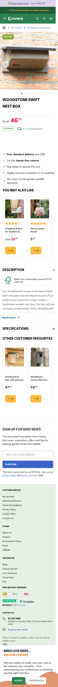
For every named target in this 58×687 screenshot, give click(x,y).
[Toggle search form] (37, 18)
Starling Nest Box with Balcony (14, 378)
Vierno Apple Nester (37, 230)
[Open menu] (4, 18)
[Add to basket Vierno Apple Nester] (35, 250)
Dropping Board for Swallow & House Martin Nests (13, 230)
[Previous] (5, 64)
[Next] (52, 64)
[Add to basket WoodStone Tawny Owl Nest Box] (35, 398)
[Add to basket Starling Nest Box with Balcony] (10, 398)
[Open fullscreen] (29, 61)
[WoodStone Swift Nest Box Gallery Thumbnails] (29, 93)
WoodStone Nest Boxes (39, 27)
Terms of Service (29, 475)
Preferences (36, 681)
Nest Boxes (16, 27)
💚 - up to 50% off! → (28, 3)
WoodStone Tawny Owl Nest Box (39, 378)
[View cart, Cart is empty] (51, 19)
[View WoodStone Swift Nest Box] (21, 93)
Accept (19, 681)
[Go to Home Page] (4, 27)
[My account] (44, 19)
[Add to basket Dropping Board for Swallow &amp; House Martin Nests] (10, 250)
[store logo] (15, 18)
